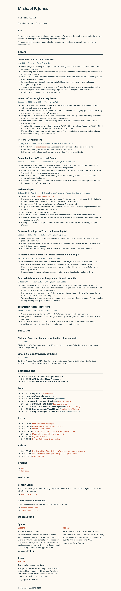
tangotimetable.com (45, 196)
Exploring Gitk (38, 456)
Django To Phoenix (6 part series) (46, 439)
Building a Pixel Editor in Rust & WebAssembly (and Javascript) (58, 451)
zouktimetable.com (29, 510)
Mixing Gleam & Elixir (41, 428)
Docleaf (66, 528)
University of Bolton (70, 409)
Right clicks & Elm (39, 436)
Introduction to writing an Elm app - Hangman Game (54, 453)
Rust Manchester (48, 393)
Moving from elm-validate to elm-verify (48, 434)
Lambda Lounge (64, 401)
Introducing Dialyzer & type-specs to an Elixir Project (54, 431)
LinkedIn (25, 471)
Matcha (21, 561)
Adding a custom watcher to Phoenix (48, 426)
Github (24, 468)
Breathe (21, 528)
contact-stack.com (40, 147)
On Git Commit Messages (43, 423)
